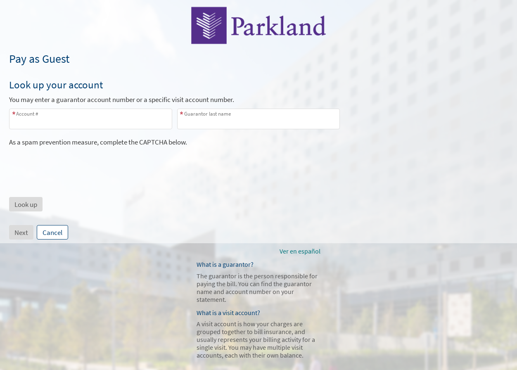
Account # (27, 113)
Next (21, 232)
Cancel (52, 232)
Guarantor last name (207, 113)
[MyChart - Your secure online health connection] (258, 25)
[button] (26, 204)
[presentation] (72, 163)
